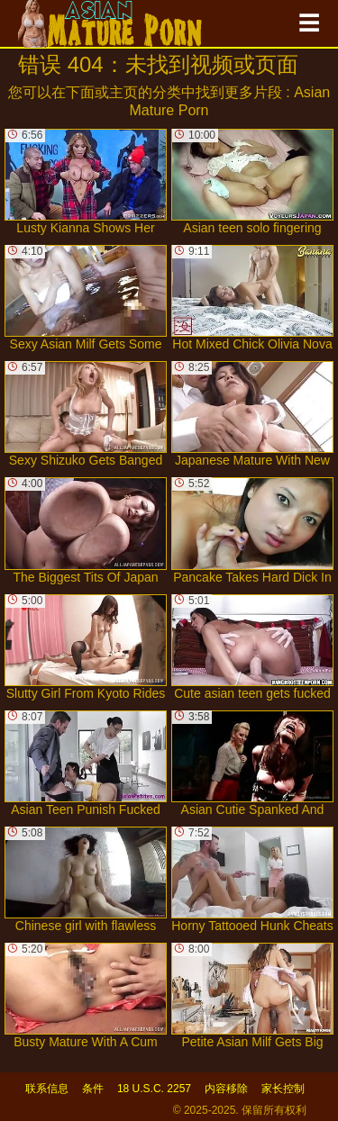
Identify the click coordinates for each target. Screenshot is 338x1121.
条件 (93, 1088)
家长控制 (283, 1088)
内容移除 (226, 1088)
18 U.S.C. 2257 (154, 1088)
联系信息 (47, 1088)
